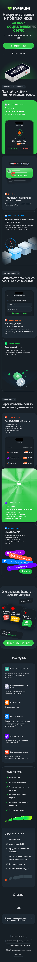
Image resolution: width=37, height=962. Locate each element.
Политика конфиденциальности (18, 941)
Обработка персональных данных (18, 950)
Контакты (18, 955)
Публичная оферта (18, 936)
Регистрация (18, 53)
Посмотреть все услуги (18, 643)
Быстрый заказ (18, 46)
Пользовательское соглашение (18, 945)
